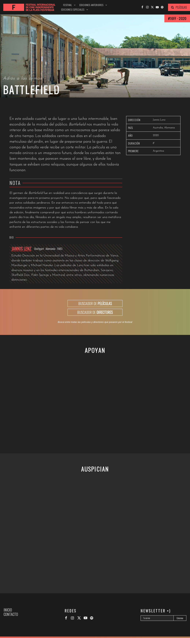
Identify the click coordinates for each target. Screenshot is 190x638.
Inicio (8, 610)
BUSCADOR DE (95, 303)
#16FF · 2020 (177, 18)
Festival (67, 5)
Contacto (11, 614)
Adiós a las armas (22, 78)
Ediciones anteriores (91, 5)
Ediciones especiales (72, 9)
